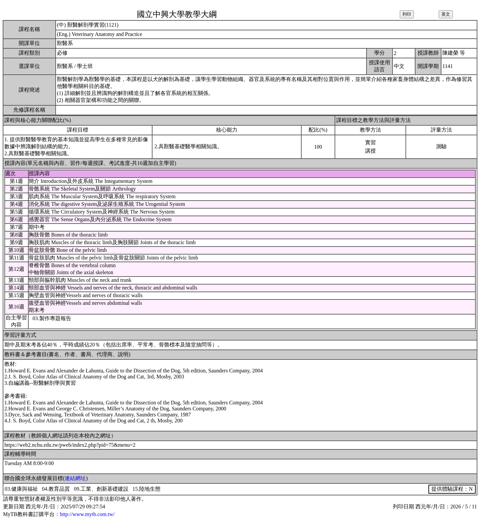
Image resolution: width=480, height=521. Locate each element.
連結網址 (75, 478)
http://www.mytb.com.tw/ (87, 514)
